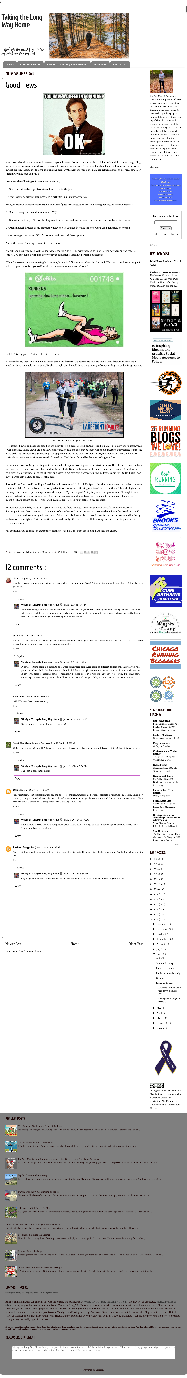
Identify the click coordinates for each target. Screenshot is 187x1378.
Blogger (99, 1370)
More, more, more (165, 968)
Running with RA (30, 64)
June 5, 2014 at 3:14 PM (74, 604)
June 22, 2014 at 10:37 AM (76, 820)
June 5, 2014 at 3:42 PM (75, 662)
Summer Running (164, 963)
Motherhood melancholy (168, 973)
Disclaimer (100, 64)
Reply (16, 591)
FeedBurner (172, 234)
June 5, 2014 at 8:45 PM (37, 696)
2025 (156, 864)
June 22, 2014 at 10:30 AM (36, 790)
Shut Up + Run (160, 831)
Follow (153, 245)
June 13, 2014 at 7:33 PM (63, 743)
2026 (156, 859)
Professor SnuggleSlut (23, 847)
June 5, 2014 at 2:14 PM (35, 578)
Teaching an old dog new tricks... (168, 1000)
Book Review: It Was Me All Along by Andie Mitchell (33, 1224)
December (162, 924)
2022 (156, 879)
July (159, 949)
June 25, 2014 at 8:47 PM (75, 873)
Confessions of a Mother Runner (165, 752)
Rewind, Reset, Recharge (30, 1251)
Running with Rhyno (163, 776)
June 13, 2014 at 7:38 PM (75, 766)
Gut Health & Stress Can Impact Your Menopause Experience (164, 806)
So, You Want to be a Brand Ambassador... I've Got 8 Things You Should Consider (58, 1159)
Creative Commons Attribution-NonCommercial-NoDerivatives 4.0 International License (165, 1103)
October (161, 934)
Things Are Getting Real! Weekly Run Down (164, 758)
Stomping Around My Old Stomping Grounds (165, 769)
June (159, 954)
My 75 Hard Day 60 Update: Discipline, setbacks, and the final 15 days (165, 782)
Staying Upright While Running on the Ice (38, 1191)
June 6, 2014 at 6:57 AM (75, 719)
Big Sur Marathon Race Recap (32, 1175)
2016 (156, 909)
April (159, 1013)
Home (75, 943)
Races (10, 64)
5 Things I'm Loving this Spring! (34, 1234)
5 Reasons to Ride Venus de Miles (34, 1208)
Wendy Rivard (157, 1094)
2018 (156, 899)
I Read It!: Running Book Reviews (67, 64)
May (159, 1008)
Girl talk (160, 958)
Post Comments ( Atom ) (31, 951)
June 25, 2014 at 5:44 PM (47, 847)
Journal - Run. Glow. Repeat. (163, 791)
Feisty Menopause (162, 800)
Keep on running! (161, 743)
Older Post (135, 943)
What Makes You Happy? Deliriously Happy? (40, 1267)
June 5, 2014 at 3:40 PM (30, 635)
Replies (20, 598)
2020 (156, 889)
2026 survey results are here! (166, 738)
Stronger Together (161, 795)
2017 (156, 904)
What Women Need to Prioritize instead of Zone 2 (165, 824)
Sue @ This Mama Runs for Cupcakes (31, 743)
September (162, 939)
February (161, 1023)
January (161, 1028)
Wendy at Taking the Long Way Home (40, 604)
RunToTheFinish (161, 720)
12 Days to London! (161, 746)
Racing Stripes (160, 765)
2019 (156, 894)
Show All (178, 844)
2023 (156, 874)
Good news (161, 978)
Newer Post (13, 943)
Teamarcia (18, 578)
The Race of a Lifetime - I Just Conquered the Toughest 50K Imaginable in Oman (166, 837)
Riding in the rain (164, 983)
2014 (156, 919)
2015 (156, 914)
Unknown (18, 790)
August (160, 944)
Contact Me (120, 64)
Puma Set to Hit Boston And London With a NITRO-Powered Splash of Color (165, 726)
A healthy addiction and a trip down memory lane (168, 990)
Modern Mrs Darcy (162, 735)
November (162, 929)
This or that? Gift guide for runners (35, 1142)
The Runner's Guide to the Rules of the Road (40, 1126)
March (160, 1018)
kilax (15, 635)
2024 (156, 869)
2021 (156, 884)
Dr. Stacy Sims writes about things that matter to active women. (166, 817)
